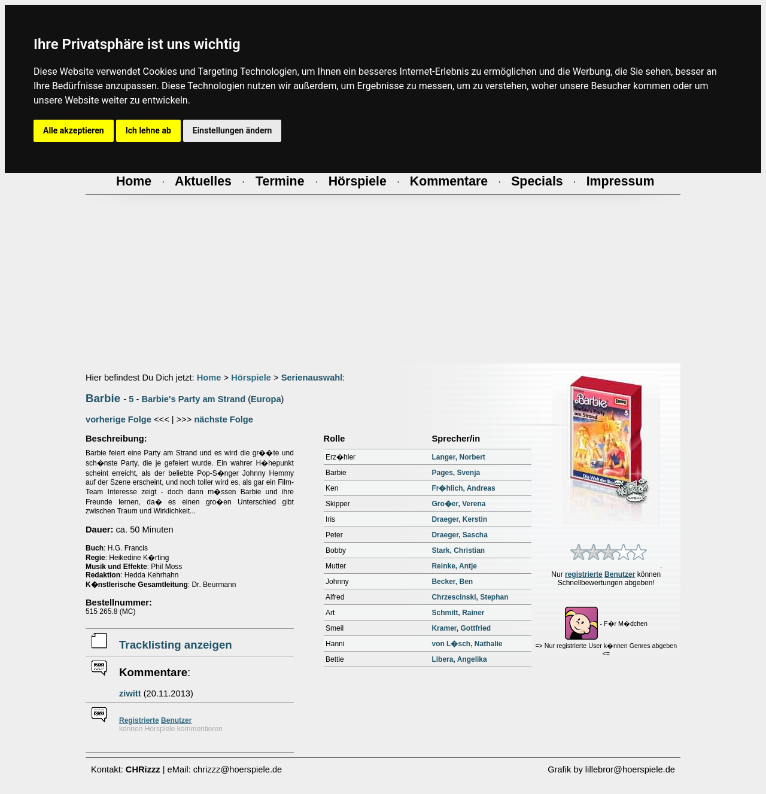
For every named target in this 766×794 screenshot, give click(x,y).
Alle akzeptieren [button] (73, 130)
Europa (266, 399)
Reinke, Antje (454, 566)
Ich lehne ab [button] (148, 130)
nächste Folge (223, 419)
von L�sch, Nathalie (466, 644)
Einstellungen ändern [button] (232, 130)
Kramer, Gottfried (461, 628)
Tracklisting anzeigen (175, 644)
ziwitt (130, 693)
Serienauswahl (312, 377)
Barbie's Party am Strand (193, 399)
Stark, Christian (458, 550)
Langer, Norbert (458, 457)
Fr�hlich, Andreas (463, 488)
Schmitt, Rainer (457, 613)
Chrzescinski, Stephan (469, 597)
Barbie (103, 398)
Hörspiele (251, 377)
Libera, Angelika (459, 659)
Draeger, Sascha (459, 535)
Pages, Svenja (455, 473)
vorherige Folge (118, 419)
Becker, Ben (452, 581)
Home (209, 377)
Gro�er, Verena (458, 504)
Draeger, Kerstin (459, 519)
